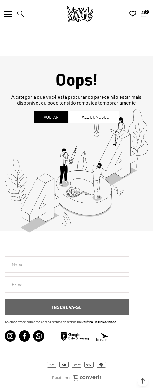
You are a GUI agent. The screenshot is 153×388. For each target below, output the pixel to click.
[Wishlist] (132, 14)
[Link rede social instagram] (10, 336)
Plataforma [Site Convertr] (76, 378)
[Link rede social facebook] (24, 336)
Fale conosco (94, 117)
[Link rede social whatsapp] (38, 336)
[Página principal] (80, 14)
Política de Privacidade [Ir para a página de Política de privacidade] (98, 322)
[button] (142, 380)
